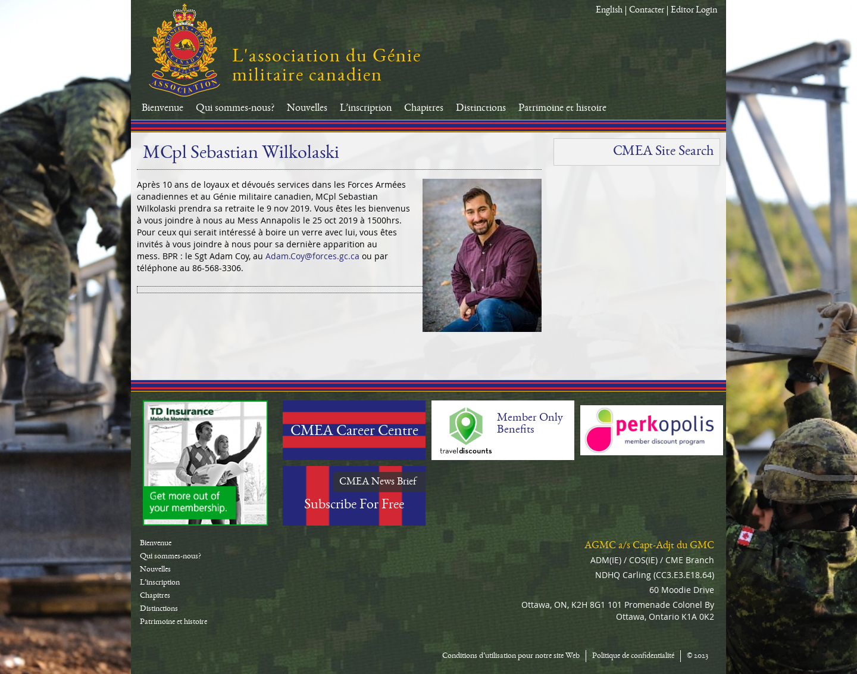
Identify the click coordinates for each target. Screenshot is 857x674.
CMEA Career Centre (354, 432)
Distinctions (481, 108)
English (609, 10)
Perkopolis (651, 430)
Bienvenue (162, 108)
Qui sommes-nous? (235, 108)
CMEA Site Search (663, 152)
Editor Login (694, 10)
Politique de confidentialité (633, 656)
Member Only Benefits (530, 424)
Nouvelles (307, 108)
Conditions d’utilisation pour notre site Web (511, 656)
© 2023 (697, 656)
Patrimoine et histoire (562, 108)
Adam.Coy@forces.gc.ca (312, 256)
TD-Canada (205, 463)
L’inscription (366, 108)
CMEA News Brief (378, 482)
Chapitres (423, 108)
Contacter (646, 10)
